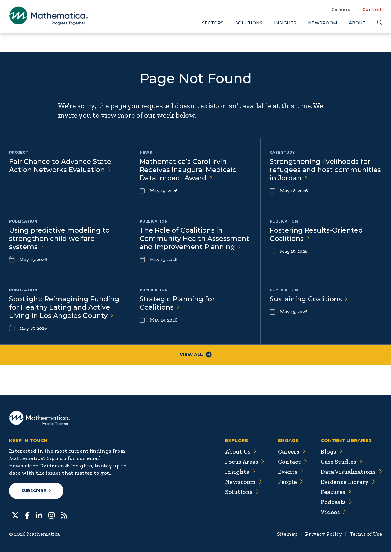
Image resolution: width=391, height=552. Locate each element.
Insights (285, 23)
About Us (240, 451)
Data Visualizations (351, 471)
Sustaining (309, 299)
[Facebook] (27, 514)
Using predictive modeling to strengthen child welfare (60, 238)
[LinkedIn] (39, 514)
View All (196, 355)
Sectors (213, 23)
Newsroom (322, 23)
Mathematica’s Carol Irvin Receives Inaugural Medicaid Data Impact (189, 169)
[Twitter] (15, 514)
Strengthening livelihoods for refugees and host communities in (326, 169)
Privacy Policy (323, 534)
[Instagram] (51, 514)
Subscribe (36, 490)
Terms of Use (366, 534)
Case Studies (341, 461)
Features (335, 491)
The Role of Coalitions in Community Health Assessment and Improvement (195, 238)
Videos (333, 512)
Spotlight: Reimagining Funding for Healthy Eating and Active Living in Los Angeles (65, 307)
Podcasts (336, 502)
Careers (341, 9)
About (357, 23)
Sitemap (287, 534)
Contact (372, 9)
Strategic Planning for (177, 303)
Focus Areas (244, 461)
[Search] (379, 23)
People (290, 481)
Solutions (248, 23)
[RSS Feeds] (64, 514)
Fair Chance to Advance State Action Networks (60, 165)
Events (290, 471)
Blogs (331, 451)
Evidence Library (347, 481)
